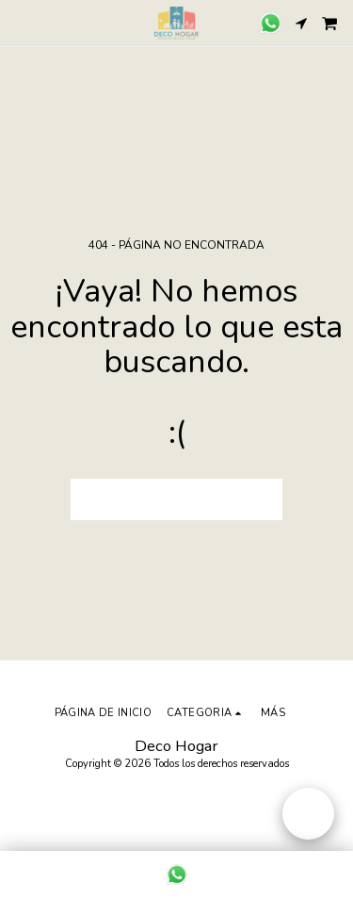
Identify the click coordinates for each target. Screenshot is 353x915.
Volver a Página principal (177, 499)
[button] (21, 22)
